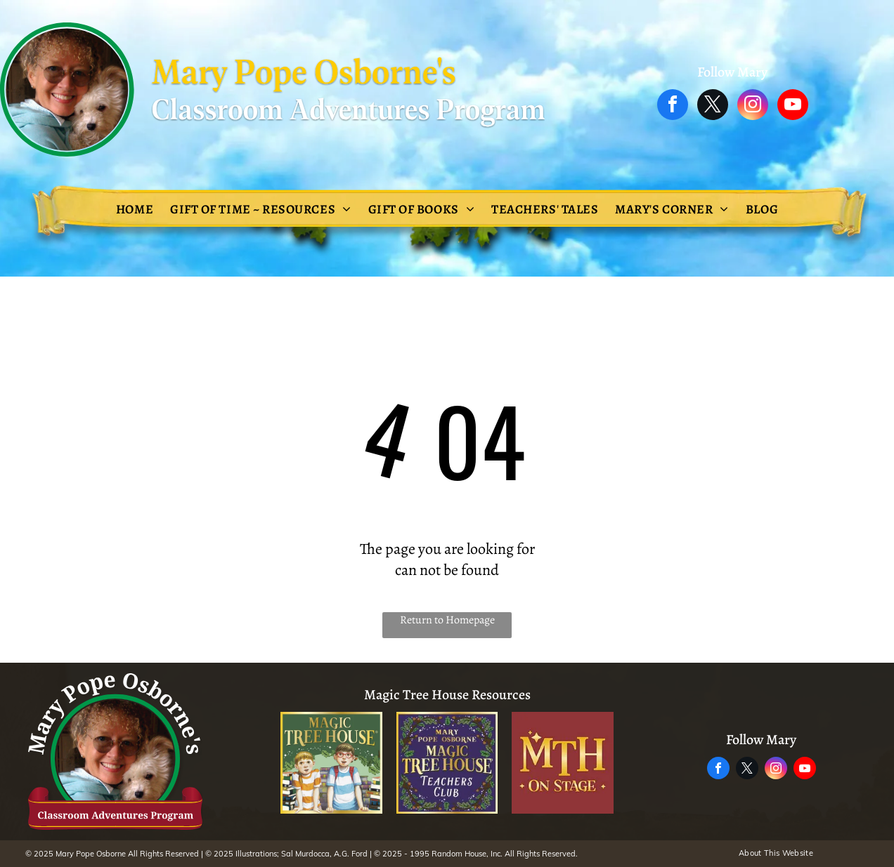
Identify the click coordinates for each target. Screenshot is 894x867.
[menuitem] (135, 209)
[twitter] (712, 106)
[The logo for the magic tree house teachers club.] (447, 763)
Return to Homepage (447, 620)
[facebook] (672, 106)
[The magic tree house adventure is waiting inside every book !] (331, 763)
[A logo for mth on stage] (563, 763)
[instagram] (752, 106)
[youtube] (792, 106)
